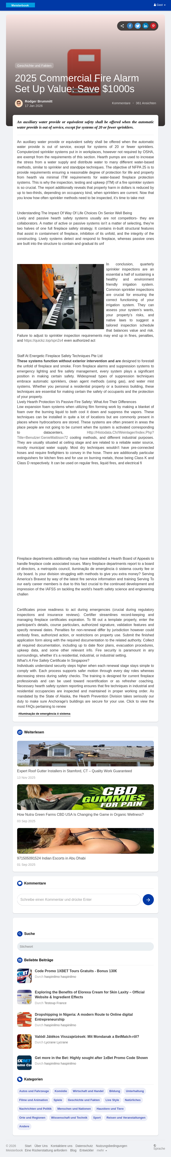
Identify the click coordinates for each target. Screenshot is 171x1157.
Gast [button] (160, 4)
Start (28, 1146)
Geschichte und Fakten (34, 65)
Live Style (112, 1100)
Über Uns (41, 1146)
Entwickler (86, 1150)
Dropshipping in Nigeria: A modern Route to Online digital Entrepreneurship (84, 1017)
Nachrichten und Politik (35, 1108)
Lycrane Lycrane (56, 1042)
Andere (24, 1126)
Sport (97, 1117)
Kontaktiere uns (61, 1146)
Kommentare (121, 103)
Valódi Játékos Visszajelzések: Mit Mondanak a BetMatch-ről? (87, 1036)
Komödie (61, 1091)
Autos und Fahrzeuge (34, 1091)
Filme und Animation (33, 1100)
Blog (73, 1150)
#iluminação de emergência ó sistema (44, 713)
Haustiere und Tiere (110, 1108)
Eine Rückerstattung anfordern (46, 1150)
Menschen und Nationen (74, 1108)
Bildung (114, 1091)
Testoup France (55, 1003)
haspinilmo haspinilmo (60, 976)
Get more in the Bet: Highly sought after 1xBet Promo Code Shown (91, 1058)
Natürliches (133, 1100)
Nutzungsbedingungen (111, 1146)
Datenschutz (84, 1146)
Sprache (159, 1147)
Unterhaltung (135, 1091)
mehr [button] (102, 1150)
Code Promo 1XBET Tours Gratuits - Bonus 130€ (76, 971)
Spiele (58, 1100)
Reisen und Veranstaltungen (125, 1117)
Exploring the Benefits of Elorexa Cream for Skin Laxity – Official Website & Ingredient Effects (90, 994)
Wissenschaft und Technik (69, 1117)
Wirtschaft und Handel (88, 1091)
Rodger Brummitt (38, 101)
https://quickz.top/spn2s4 (43, 340)
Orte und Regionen (32, 1117)
